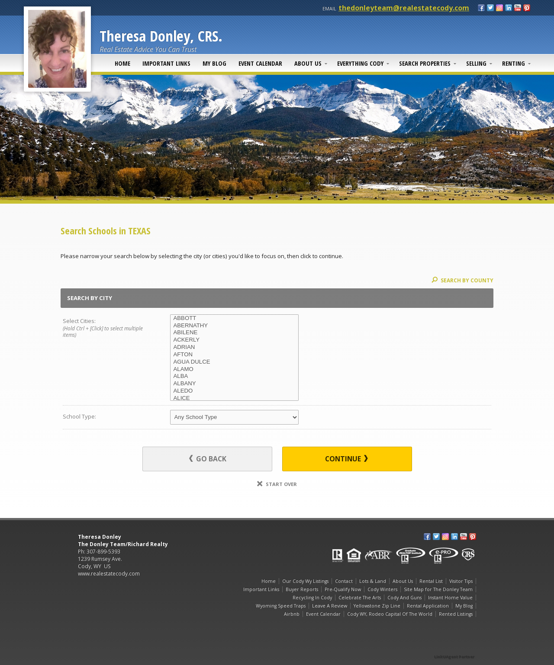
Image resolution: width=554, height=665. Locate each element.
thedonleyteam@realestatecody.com (403, 8)
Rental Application (428, 606)
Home (122, 63)
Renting (513, 63)
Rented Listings (456, 614)
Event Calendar (260, 63)
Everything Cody (360, 63)
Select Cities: (105, 328)
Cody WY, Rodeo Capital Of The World (389, 614)
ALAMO (234, 369)
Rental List (431, 581)
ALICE (234, 398)
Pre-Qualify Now (343, 589)
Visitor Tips (461, 581)
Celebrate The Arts (359, 598)
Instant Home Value (450, 598)
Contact (344, 581)
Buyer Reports (302, 589)
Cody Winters (382, 589)
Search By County (462, 280)
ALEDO (234, 391)
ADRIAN (234, 347)
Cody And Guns (404, 598)
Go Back (207, 459)
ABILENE (234, 332)
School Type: (79, 416)
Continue (346, 459)
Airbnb (292, 614)
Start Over (277, 484)
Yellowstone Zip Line (377, 606)
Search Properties (425, 63)
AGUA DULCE (234, 362)
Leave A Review (329, 606)
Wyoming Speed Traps (281, 606)
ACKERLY (234, 340)
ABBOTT (234, 318)
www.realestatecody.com (109, 573)
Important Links (166, 63)
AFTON (234, 354)
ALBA (234, 376)
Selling (476, 63)
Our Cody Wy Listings (305, 581)
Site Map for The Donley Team (438, 589)
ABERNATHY (234, 325)
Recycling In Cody (312, 598)
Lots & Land (372, 581)
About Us (308, 63)
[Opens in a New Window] (454, 644)
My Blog (214, 63)
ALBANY (234, 383)
